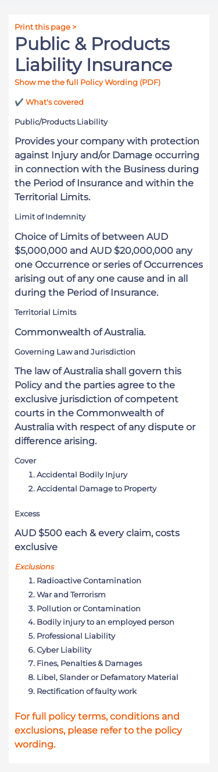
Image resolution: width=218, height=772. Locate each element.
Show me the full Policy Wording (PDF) (87, 82)
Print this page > (45, 27)
